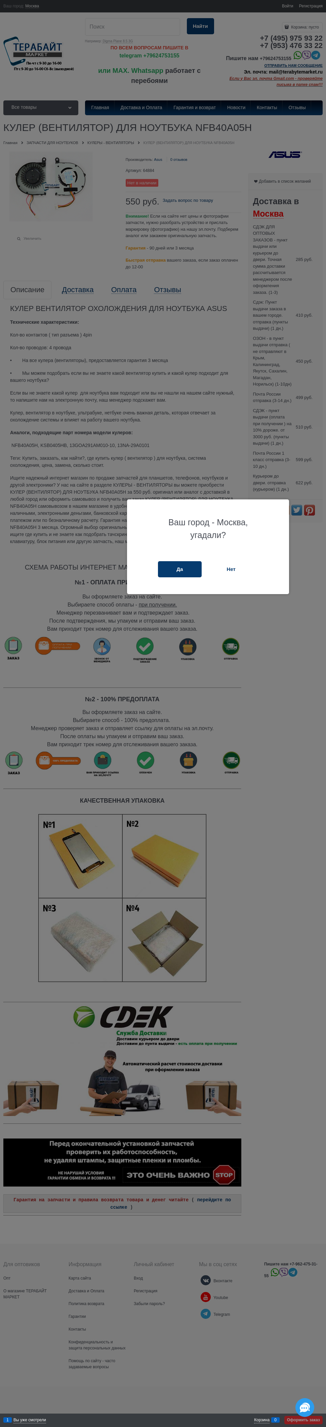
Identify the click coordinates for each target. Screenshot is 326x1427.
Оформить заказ (303, 1420)
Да (179, 569)
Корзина (262, 1420)
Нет (231, 569)
